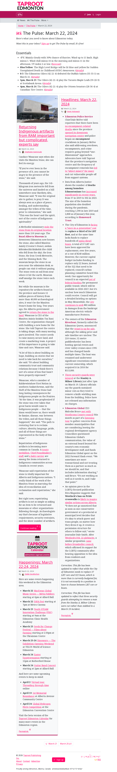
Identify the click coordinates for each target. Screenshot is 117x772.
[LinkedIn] (88, 756)
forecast (56, 64)
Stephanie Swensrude (33, 152)
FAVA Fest (39, 601)
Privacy (19, 764)
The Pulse (33, 20)
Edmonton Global (74, 408)
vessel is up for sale (84, 328)
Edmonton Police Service (79, 116)
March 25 (66, 743)
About (19, 761)
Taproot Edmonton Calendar (34, 718)
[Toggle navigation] (19, 14)
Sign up (45, 43)
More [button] (44, 20)
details (79, 70)
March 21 (51, 743)
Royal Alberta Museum (31, 236)
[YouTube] (91, 756)
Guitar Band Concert (45, 665)
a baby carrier (36, 456)
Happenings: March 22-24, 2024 (36, 564)
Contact (26, 761)
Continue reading (29, 527)
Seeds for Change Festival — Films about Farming (37, 629)
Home (20, 25)
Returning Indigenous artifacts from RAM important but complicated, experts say (37, 135)
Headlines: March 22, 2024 (79, 101)
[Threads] (99, 756)
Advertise (35, 761)
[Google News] (82, 756)
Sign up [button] (58, 759)
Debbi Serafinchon (32, 574)
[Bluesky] (96, 756)
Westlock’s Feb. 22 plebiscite (79, 537)
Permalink (67, 615)
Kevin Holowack (73, 111)
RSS (99, 759)
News (21, 20)
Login (97, 14)
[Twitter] (85, 756)
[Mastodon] (94, 756)
